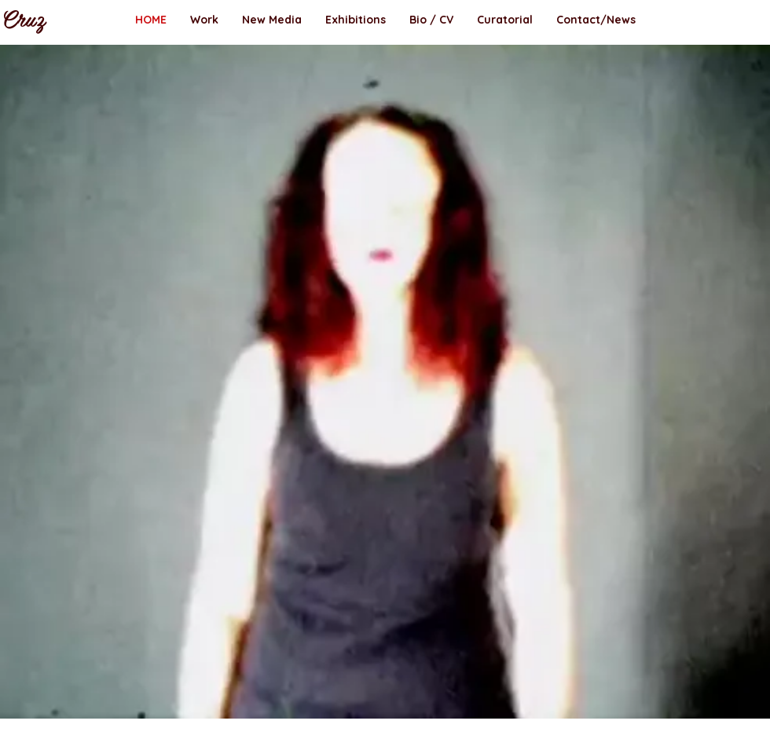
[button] (204, 20)
